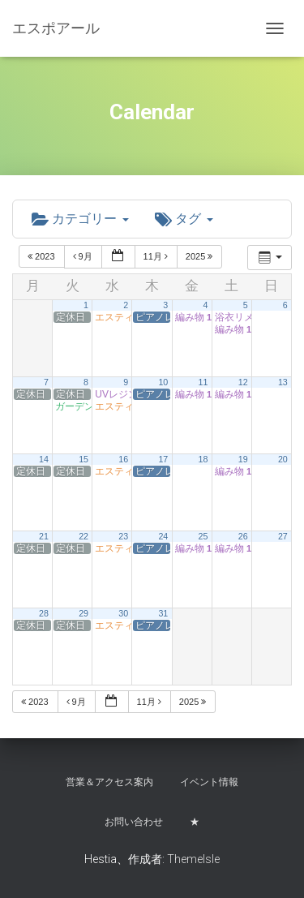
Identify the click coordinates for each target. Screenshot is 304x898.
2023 (43, 256)
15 (83, 459)
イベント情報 (209, 782)
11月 (156, 256)
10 (163, 382)
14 (44, 459)
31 (163, 613)
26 (243, 536)
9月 (84, 256)
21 (44, 536)
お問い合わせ (134, 821)
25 (203, 536)
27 (283, 536)
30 (123, 613)
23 (123, 536)
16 (123, 459)
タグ (184, 219)
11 (203, 382)
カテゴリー (80, 219)
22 (83, 536)
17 (163, 459)
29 (83, 613)
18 (203, 459)
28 (44, 613)
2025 (201, 256)
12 (243, 382)
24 (163, 536)
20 (283, 459)
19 (243, 459)
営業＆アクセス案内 (109, 782)
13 (283, 382)
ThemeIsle (193, 859)
